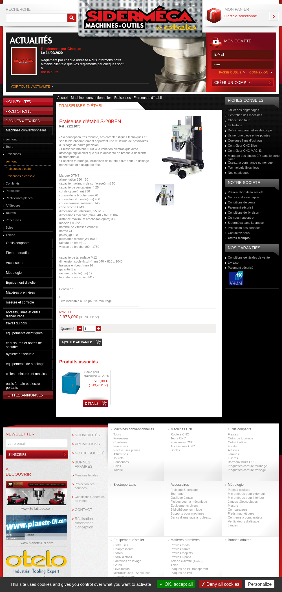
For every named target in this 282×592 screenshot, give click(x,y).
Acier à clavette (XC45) (186, 561)
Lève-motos (121, 569)
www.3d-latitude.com (37, 509)
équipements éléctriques (24, 333)
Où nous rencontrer (241, 217)
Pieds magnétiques (241, 513)
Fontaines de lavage (127, 561)
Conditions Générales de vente (90, 498)
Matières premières (20, 292)
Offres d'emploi (239, 238)
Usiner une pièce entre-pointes (249, 135)
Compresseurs (123, 549)
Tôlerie (10, 235)
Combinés (13, 183)
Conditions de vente (241, 202)
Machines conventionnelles (26, 130)
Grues (117, 565)
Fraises (233, 434)
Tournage (177, 493)
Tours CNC (178, 438)
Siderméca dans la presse (246, 222)
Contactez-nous (239, 233)
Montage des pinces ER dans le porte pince (253, 157)
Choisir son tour (239, 120)
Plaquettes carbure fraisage (247, 470)
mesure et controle (20, 302)
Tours (9, 146)
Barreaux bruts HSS (241, 462)
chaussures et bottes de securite (24, 345)
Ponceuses (13, 220)
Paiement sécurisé (241, 207)
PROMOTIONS (87, 444)
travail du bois (16, 323)
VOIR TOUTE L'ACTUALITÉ (30, 86)
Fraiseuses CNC (182, 442)
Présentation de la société (246, 192)
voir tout (11, 139)
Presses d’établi (124, 576)
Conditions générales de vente (249, 257)
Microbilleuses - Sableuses (131, 572)
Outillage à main (182, 497)
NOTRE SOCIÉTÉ (90, 453)
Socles (175, 450)
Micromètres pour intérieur (246, 497)
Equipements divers (184, 505)
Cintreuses (120, 545)
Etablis (118, 553)
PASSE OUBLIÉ (230, 72)
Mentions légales (86, 475)
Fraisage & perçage (184, 489)
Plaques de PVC (182, 572)
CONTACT (83, 510)
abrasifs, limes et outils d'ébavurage (23, 314)
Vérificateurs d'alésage (243, 521)
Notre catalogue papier (243, 197)
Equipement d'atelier (21, 283)
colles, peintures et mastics (26, 374)
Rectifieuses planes (19, 198)
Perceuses (13, 190)
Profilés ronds (180, 545)
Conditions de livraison (243, 212)
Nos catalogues (238, 172)
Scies (9, 227)
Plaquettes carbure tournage (247, 466)
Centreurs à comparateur (245, 517)
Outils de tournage (240, 438)
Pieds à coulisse (239, 489)
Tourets (11, 212)
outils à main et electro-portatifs (23, 386)
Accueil (62, 98)
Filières (233, 458)
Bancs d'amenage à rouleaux (191, 517)
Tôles (174, 565)
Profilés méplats (182, 553)
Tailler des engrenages (243, 110)
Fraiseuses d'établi (18, 168)
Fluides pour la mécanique (189, 501)
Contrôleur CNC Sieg (242, 145)
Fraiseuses (13, 154)
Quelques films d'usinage (245, 140)
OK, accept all (176, 584)
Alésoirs (233, 450)
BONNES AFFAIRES (83, 464)
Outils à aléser (238, 442)
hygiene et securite (20, 354)
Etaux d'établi (122, 557)
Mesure (233, 505)
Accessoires (15, 263)
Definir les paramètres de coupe (250, 130)
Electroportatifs (17, 253)
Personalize (260, 584)
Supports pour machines (187, 513)
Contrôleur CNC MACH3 (245, 150)
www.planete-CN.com (37, 543)
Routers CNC (180, 434)
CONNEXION (258, 72)
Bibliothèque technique (186, 509)
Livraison (234, 262)
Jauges (233, 525)
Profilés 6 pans (181, 557)
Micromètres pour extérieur (246, 493)
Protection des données (244, 227)
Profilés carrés (180, 549)
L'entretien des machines (245, 115)
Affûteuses (13, 205)
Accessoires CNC (183, 446)
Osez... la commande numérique (250, 162)
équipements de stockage (25, 364)
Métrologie (14, 273)
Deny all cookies (220, 584)
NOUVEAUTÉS (87, 435)
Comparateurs (238, 509)
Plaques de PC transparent (189, 569)
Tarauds (233, 454)
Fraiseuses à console (20, 176)
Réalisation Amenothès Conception (84, 523)
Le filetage (235, 125)
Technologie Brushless (243, 167)
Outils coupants (17, 243)
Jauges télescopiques (243, 501)
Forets (232, 446)
